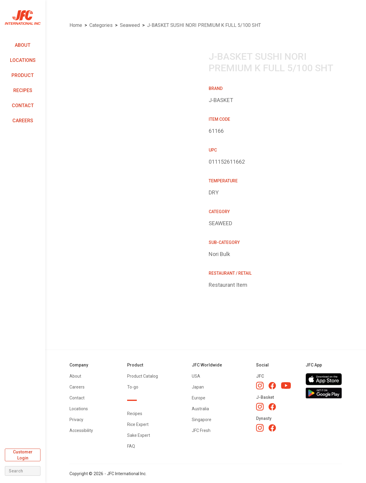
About (22, 45)
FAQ (131, 446)
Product (22, 75)
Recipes (22, 90)
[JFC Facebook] (272, 385)
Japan (198, 387)
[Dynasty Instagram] (260, 428)
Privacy (76, 419)
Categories (101, 25)
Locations (23, 60)
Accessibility (81, 430)
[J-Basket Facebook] (272, 407)
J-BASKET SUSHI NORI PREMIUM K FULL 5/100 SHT (204, 25)
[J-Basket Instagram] (260, 407)
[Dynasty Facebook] (272, 428)
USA (196, 376)
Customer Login (23, 454)
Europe (198, 397)
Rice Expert (138, 424)
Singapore (201, 419)
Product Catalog (142, 376)
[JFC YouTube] (286, 385)
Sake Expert (138, 435)
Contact (23, 105)
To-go (132, 387)
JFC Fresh (201, 430)
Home (75, 25)
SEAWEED (130, 25)
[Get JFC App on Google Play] (324, 393)
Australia (200, 408)
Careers (22, 120)
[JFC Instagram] (260, 385)
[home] (22, 17)
